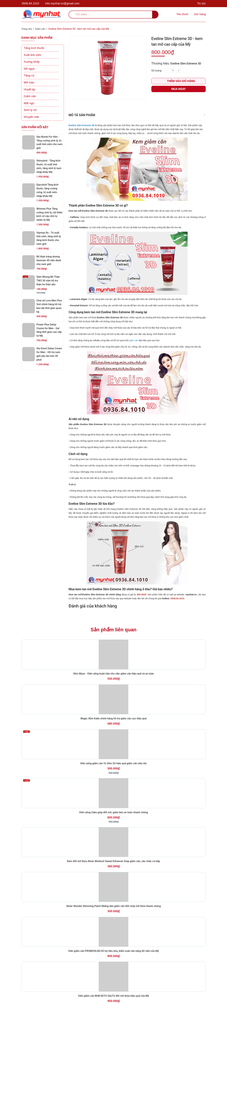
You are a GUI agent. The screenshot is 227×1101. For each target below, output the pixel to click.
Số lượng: (156, 70)
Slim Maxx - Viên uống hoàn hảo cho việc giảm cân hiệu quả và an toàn (113, 698)
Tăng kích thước (34, 47)
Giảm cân (30, 96)
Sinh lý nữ (30, 110)
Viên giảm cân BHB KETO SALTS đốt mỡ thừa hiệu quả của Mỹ (113, 1079)
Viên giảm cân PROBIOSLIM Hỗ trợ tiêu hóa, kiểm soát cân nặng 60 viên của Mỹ (113, 1026)
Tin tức (201, 3)
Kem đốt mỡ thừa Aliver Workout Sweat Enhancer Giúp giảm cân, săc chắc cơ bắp (113, 919)
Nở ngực (29, 68)
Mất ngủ (29, 103)
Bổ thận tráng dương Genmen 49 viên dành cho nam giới (49, 260)
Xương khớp (32, 61)
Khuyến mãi (31, 116)
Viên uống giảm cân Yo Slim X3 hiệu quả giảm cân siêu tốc (113, 805)
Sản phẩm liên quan (113, 645)
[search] (113, 14)
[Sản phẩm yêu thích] (181, 14)
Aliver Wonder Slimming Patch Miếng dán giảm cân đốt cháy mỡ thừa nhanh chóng (113, 972)
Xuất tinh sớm (32, 54)
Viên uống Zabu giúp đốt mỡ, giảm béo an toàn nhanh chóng (114, 862)
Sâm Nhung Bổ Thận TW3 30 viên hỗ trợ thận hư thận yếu (48, 280)
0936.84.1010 (30, 3)
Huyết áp (29, 89)
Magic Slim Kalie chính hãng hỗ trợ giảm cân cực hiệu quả (113, 752)
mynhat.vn (191, 609)
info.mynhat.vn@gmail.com (62, 3)
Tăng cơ (29, 75)
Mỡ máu (29, 82)
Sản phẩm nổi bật (34, 127)
